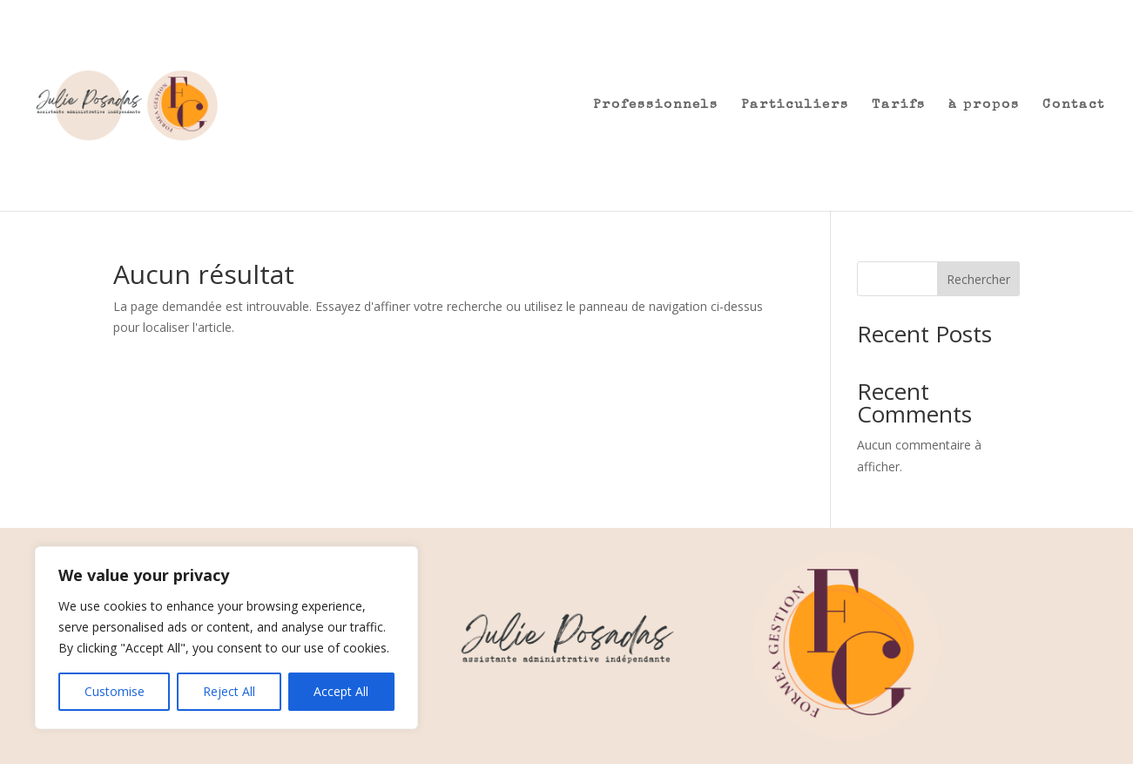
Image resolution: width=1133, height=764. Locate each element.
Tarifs (899, 105)
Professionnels (655, 105)
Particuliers (795, 105)
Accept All (341, 691)
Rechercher (978, 279)
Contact (1073, 105)
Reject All (229, 691)
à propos (984, 105)
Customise (114, 691)
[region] (226, 637)
